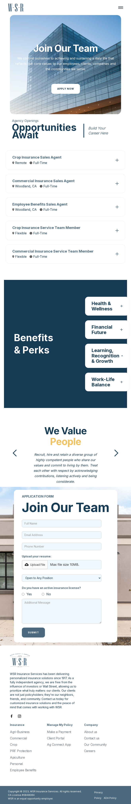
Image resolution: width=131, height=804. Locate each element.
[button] (119, 7)
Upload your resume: (36, 556)
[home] (15, 7)
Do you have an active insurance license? (51, 588)
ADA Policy (110, 797)
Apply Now (65, 88)
